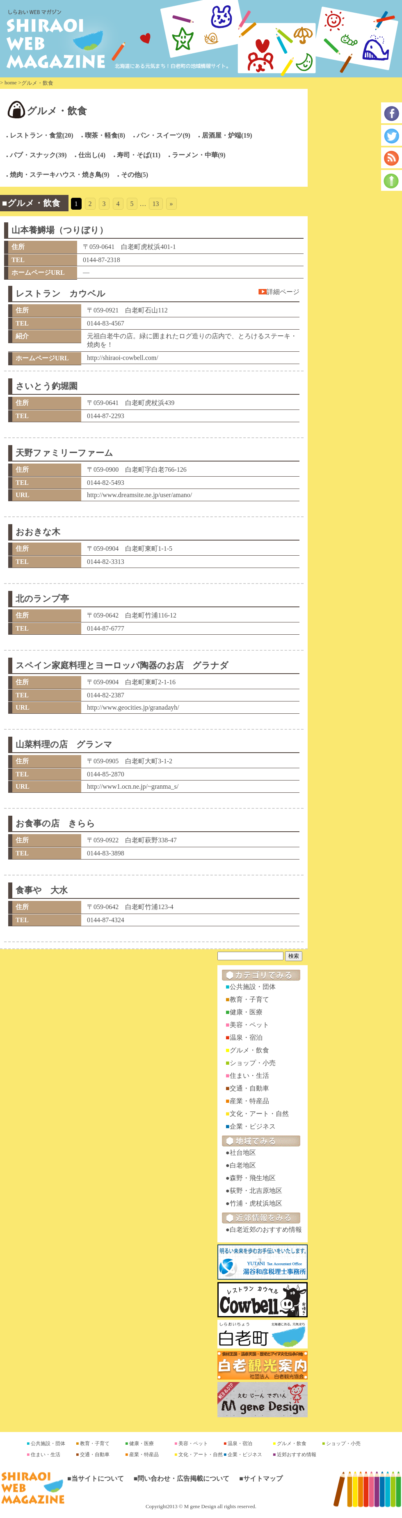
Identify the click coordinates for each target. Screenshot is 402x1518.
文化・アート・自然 (259, 1113)
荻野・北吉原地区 (256, 1190)
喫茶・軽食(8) (105, 135)
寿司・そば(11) (138, 155)
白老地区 (243, 1165)
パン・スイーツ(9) (163, 135)
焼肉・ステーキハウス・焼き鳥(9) (60, 174)
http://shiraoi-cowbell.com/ (122, 357)
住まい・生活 (249, 1075)
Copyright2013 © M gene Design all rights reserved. (201, 1506)
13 (156, 203)
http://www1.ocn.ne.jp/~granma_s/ (132, 786)
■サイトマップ (261, 1478)
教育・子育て (249, 999)
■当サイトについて (95, 1478)
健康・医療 (246, 1012)
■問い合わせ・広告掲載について (182, 1478)
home (11, 82)
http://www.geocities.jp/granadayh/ (133, 707)
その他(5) (134, 174)
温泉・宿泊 (246, 1037)
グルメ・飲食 (57, 111)
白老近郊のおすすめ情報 (266, 1229)
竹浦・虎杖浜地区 (256, 1203)
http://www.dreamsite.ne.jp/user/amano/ (139, 494)
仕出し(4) (92, 155)
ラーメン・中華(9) (199, 155)
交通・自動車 (249, 1088)
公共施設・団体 (253, 986)
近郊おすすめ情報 (296, 1454)
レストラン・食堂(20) (41, 135)
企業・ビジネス (253, 1126)
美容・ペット (249, 1024)
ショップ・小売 (253, 1062)
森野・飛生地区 (253, 1177)
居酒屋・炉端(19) (227, 135)
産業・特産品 (249, 1100)
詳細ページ (283, 291)
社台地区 (243, 1152)
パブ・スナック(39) (38, 155)
